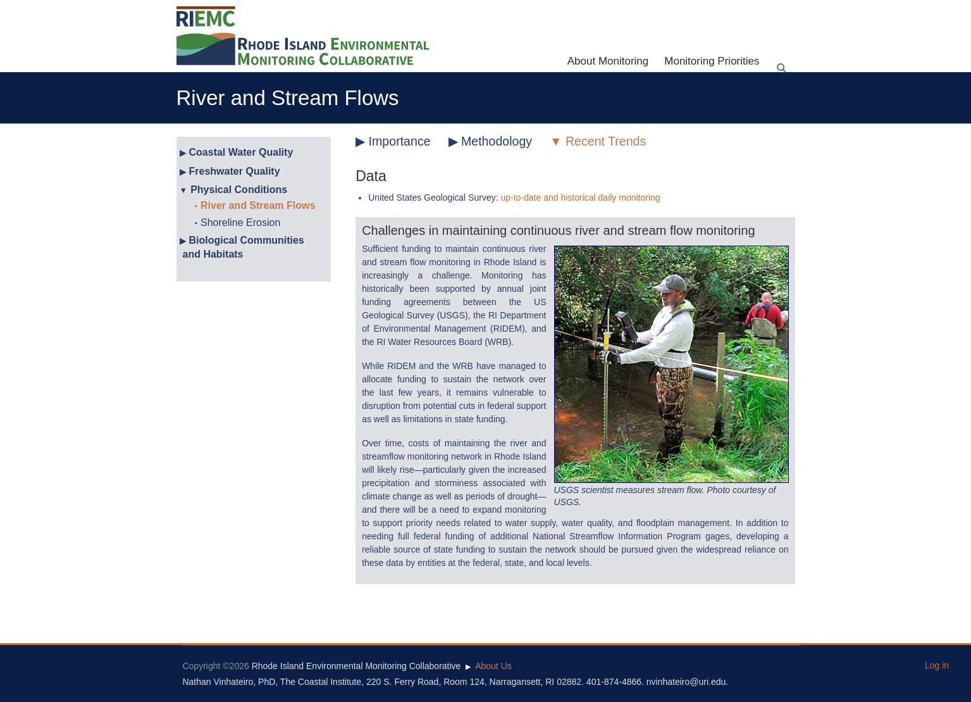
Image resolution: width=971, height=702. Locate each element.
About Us (493, 666)
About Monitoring (608, 61)
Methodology (496, 141)
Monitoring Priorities (711, 61)
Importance (400, 141)
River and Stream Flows (258, 205)
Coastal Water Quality (241, 152)
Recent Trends (606, 141)
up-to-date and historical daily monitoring (580, 197)
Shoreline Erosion (240, 222)
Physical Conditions (238, 189)
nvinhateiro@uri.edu (686, 682)
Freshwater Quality (234, 171)
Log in (937, 665)
